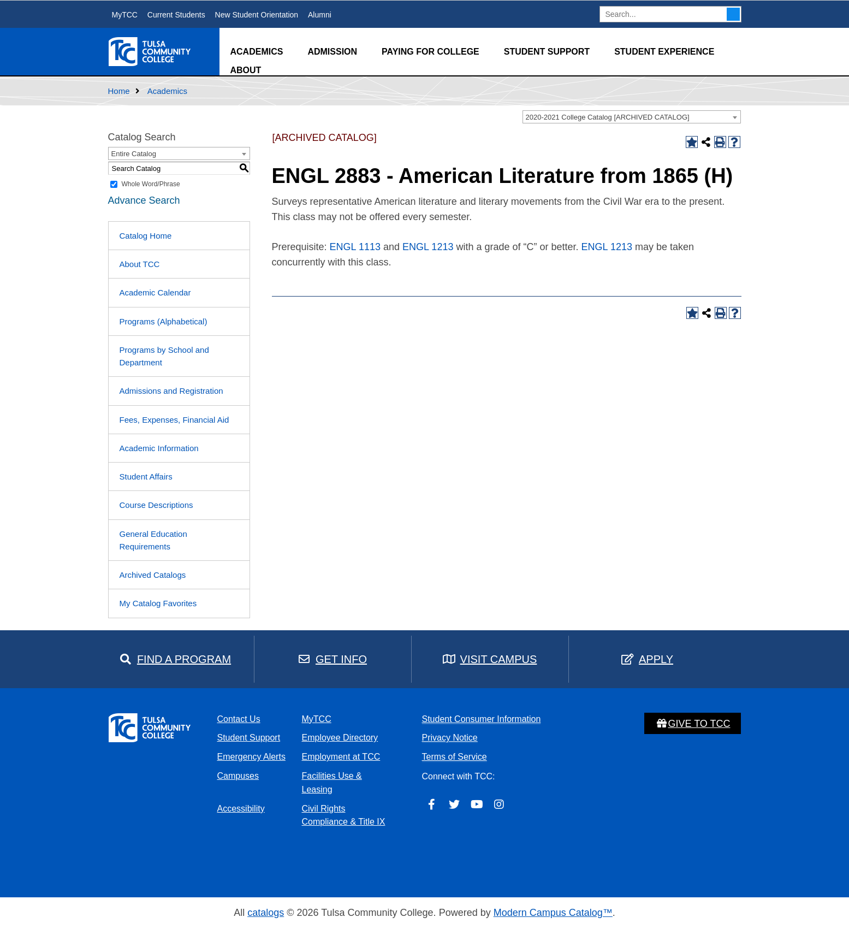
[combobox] (632, 116)
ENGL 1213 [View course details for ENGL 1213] (427, 246)
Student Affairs (146, 476)
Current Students (176, 14)
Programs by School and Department (164, 356)
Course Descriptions (156, 505)
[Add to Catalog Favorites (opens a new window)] (692, 142)
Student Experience (664, 51)
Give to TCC (692, 723)
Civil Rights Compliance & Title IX (343, 815)
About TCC (140, 264)
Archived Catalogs (153, 574)
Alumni (319, 14)
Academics (256, 51)
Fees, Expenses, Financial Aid (174, 419)
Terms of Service (454, 756)
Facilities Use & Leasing (332, 782)
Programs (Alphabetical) (163, 321)
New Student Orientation (257, 14)
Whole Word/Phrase (151, 184)
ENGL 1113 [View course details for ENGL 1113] (355, 246)
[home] (150, 50)
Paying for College (430, 51)
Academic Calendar (155, 292)
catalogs (265, 912)
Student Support (547, 51)
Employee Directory (340, 737)
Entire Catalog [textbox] (133, 154)
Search (733, 14)
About (246, 70)
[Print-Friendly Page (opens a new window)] (720, 142)
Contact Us (238, 719)
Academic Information (159, 448)
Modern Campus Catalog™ (553, 912)
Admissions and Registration (171, 390)
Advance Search (144, 200)
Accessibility (241, 808)
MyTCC (125, 14)
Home (119, 91)
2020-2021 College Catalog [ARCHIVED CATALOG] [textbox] (608, 117)
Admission (332, 51)
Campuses (238, 775)
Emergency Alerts (251, 756)
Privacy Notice (450, 737)
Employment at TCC (341, 756)
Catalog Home (146, 235)
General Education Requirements (153, 540)
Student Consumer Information (481, 719)
